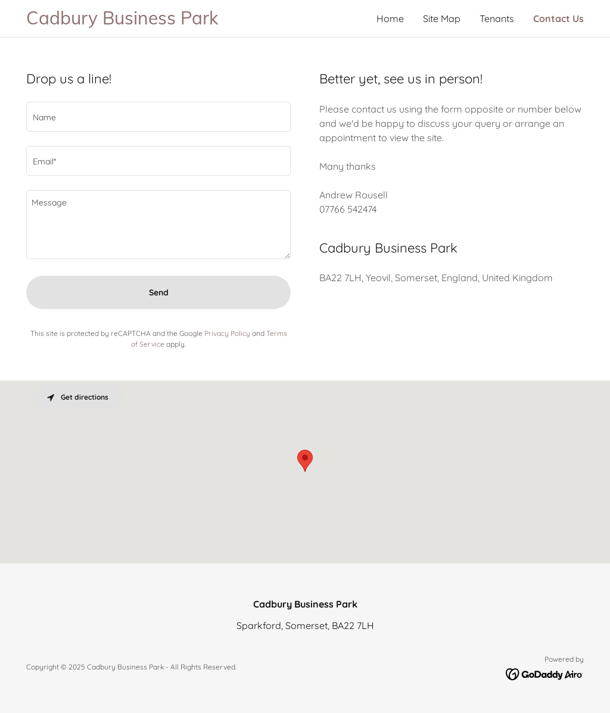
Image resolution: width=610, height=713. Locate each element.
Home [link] (390, 18)
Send (159, 292)
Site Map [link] (441, 18)
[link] (165, 21)
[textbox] (158, 117)
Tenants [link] (497, 18)
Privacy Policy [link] (227, 333)
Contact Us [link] (558, 18)
